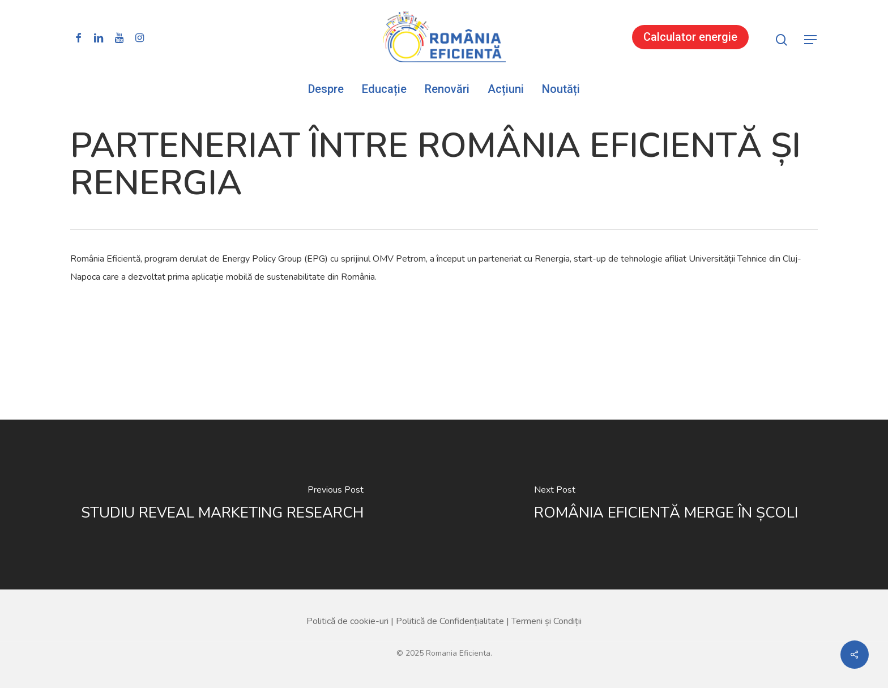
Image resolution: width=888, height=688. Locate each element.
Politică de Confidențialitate (450, 621)
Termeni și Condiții (546, 621)
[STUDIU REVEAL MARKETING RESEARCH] (222, 504)
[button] (811, 40)
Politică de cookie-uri (347, 621)
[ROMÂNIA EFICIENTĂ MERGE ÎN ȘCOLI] (666, 504)
